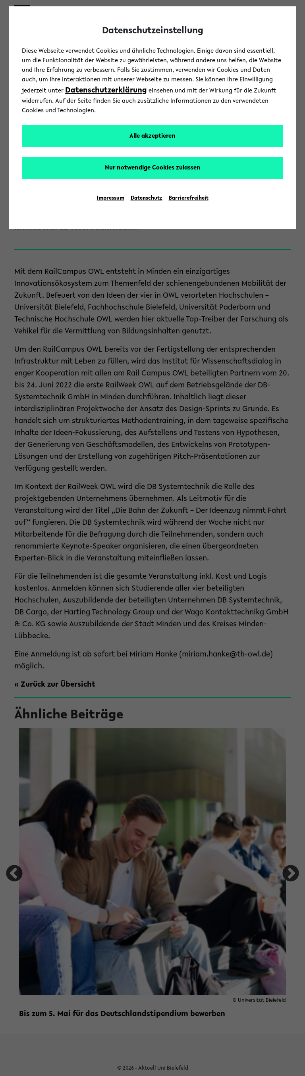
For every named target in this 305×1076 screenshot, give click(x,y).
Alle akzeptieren (152, 136)
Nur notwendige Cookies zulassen (153, 168)
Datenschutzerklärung (106, 90)
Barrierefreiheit (188, 198)
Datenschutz (146, 198)
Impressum (110, 198)
